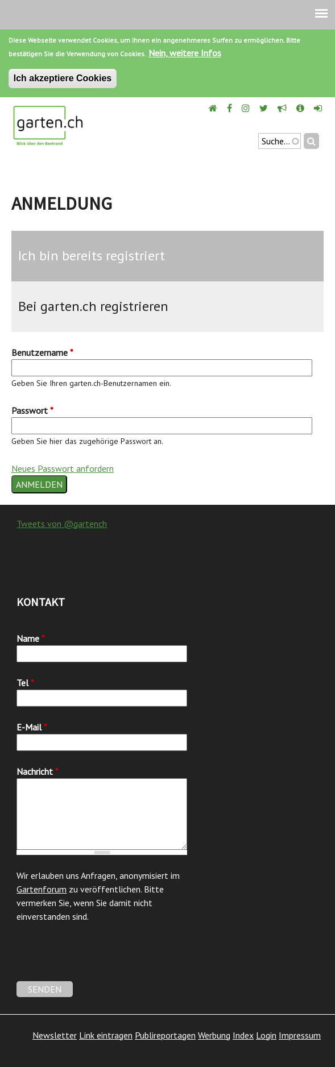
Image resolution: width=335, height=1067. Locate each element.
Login (266, 1035)
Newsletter (54, 1035)
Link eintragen (106, 1035)
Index (243, 1035)
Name (30, 638)
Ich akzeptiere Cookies (63, 78)
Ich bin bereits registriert (91, 255)
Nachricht (37, 771)
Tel (25, 682)
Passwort (32, 410)
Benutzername (42, 352)
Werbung (214, 1035)
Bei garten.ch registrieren (93, 306)
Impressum (300, 1035)
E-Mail (31, 727)
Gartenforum (41, 889)
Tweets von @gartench (61, 523)
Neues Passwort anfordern (62, 468)
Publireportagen (165, 1035)
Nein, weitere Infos (184, 53)
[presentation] (102, 959)
